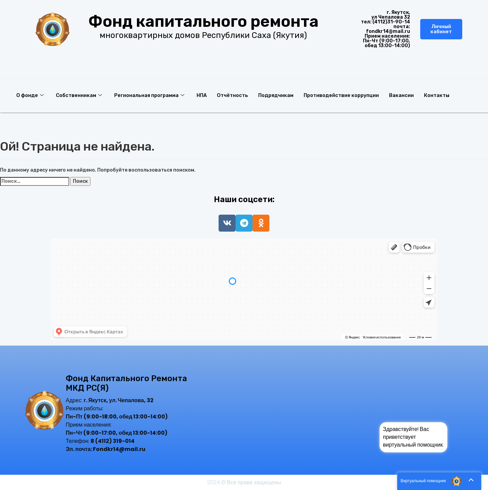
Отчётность (235, 95)
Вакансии (407, 95)
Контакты (443, 95)
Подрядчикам (280, 95)
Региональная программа (150, 95)
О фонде (30, 95)
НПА (203, 95)
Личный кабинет (441, 29)
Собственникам (79, 95)
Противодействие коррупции (346, 95)
